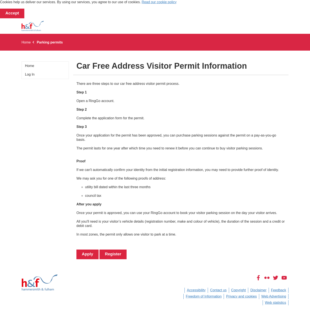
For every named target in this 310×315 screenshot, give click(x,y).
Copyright (238, 290)
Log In (29, 74)
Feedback (278, 290)
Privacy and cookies (241, 296)
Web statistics (275, 302)
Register (113, 254)
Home (26, 42)
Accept (12, 13)
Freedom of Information (204, 296)
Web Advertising (273, 296)
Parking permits (50, 42)
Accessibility (196, 290)
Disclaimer (258, 290)
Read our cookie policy (159, 2)
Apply (87, 254)
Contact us (218, 290)
